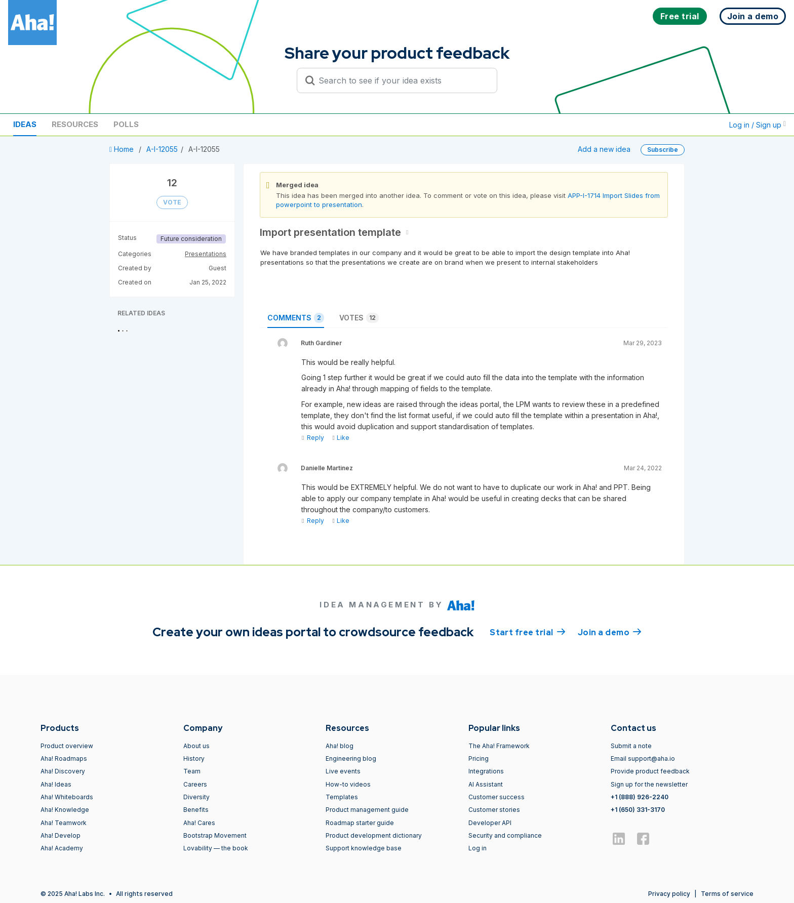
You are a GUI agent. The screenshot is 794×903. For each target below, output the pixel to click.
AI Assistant (485, 784)
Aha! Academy (62, 848)
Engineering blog (351, 758)
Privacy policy (669, 893)
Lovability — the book (215, 848)
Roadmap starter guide (360, 823)
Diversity (196, 797)
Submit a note (631, 746)
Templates (342, 797)
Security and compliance (505, 835)
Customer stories (494, 809)
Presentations (205, 254)
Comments (295, 318)
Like (340, 437)
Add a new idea (604, 149)
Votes (359, 318)
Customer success (496, 797)
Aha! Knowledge (65, 809)
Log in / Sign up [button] (757, 124)
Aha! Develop (61, 835)
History (194, 758)
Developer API (489, 823)
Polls (126, 124)
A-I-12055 (162, 149)
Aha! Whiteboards (67, 797)
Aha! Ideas (56, 784)
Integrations (486, 771)
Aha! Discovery (63, 771)
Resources (75, 124)
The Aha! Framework (499, 746)
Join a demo (610, 632)
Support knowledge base (364, 848)
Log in (477, 848)
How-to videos (348, 784)
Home (122, 149)
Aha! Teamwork (64, 823)
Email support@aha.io (643, 758)
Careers (195, 784)
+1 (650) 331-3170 (638, 809)
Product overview (67, 746)
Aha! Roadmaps (64, 758)
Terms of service (727, 893)
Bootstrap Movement (215, 835)
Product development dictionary (374, 835)
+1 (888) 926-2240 (639, 797)
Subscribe (662, 149)
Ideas (24, 124)
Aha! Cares (199, 823)
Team (192, 771)
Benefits (196, 809)
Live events (343, 771)
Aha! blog (339, 746)
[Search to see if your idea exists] (401, 80)
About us (196, 746)
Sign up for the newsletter (649, 784)
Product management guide (367, 809)
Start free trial (528, 632)
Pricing (478, 758)
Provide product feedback (650, 771)
